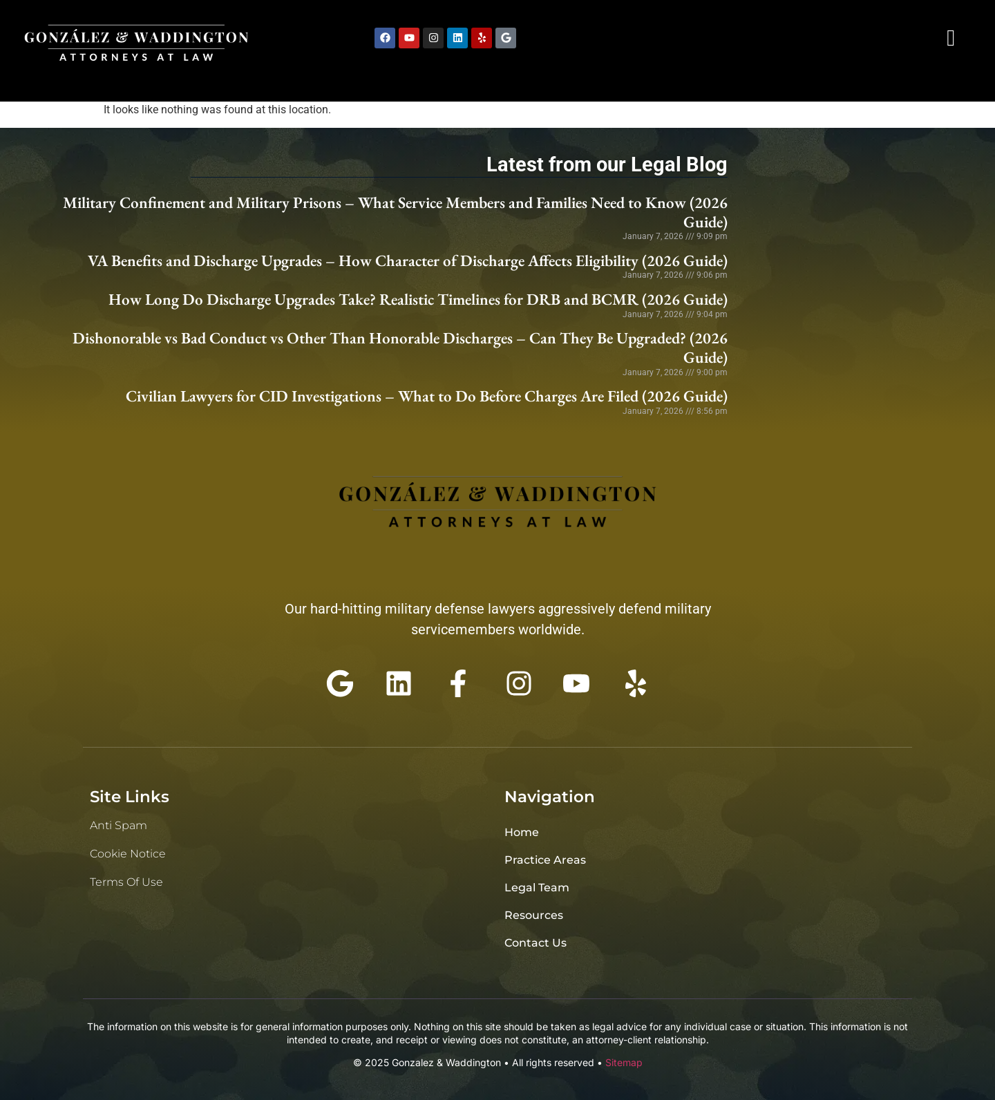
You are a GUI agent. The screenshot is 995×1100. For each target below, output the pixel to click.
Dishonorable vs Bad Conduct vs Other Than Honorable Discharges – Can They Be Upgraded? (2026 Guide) (400, 348)
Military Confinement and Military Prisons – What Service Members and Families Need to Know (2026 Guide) (395, 212)
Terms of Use (126, 882)
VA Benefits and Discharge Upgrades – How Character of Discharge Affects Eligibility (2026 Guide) (408, 260)
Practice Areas (545, 859)
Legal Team (536, 887)
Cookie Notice (128, 853)
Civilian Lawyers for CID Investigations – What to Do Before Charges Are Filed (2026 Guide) (427, 396)
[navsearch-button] (951, 38)
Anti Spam (118, 825)
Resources (533, 915)
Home (521, 832)
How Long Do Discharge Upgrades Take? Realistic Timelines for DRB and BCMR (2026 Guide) (418, 299)
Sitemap (624, 1062)
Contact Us (535, 942)
